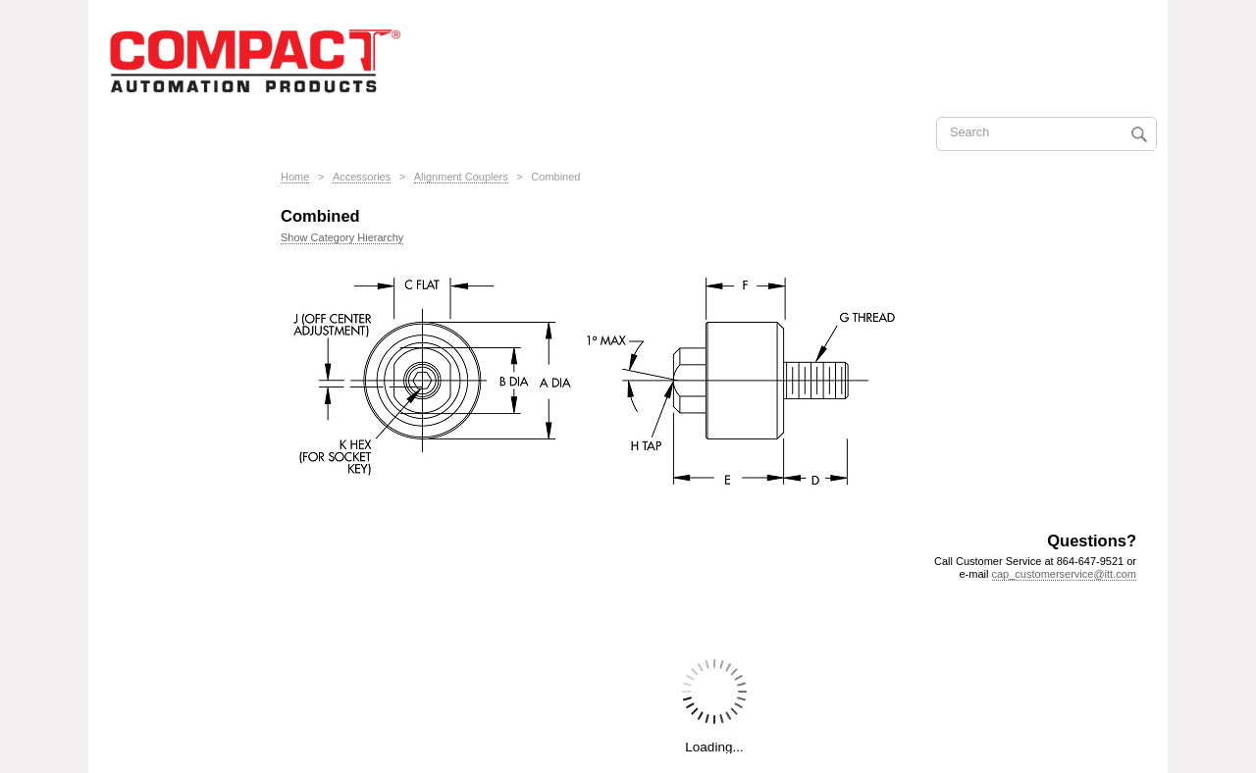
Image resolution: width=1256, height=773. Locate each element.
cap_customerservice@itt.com (1064, 574)
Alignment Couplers (461, 176)
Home (295, 176)
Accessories (362, 176)
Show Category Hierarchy (342, 237)
